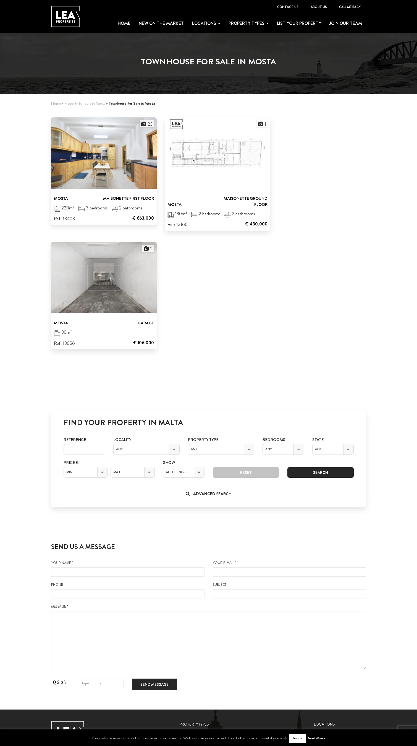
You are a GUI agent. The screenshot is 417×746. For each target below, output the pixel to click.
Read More (316, 738)
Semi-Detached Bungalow (204, 688)
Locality (122, 316)
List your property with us (340, 648)
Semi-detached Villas (199, 679)
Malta (319, 612)
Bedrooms (274, 316)
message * (208, 514)
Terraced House (194, 669)
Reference (75, 316)
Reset (246, 349)
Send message (154, 561)
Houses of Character (199, 641)
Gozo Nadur (325, 622)
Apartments (190, 612)
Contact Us (287, 6)
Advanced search (209, 370)
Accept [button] (297, 738)
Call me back (350, 6)
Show (169, 339)
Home (124, 23)
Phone (127, 467)
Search (320, 349)
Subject (289, 467)
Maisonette (190, 622)
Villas (184, 650)
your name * (127, 445)
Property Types (194, 600)
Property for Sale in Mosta (84, 103)
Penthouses (190, 631)
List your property (299, 23)
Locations (204, 23)
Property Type (203, 316)
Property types (246, 23)
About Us (319, 6)
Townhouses (190, 660)
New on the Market (161, 23)
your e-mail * (289, 445)
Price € (71, 339)
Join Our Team (345, 23)
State (318, 316)
